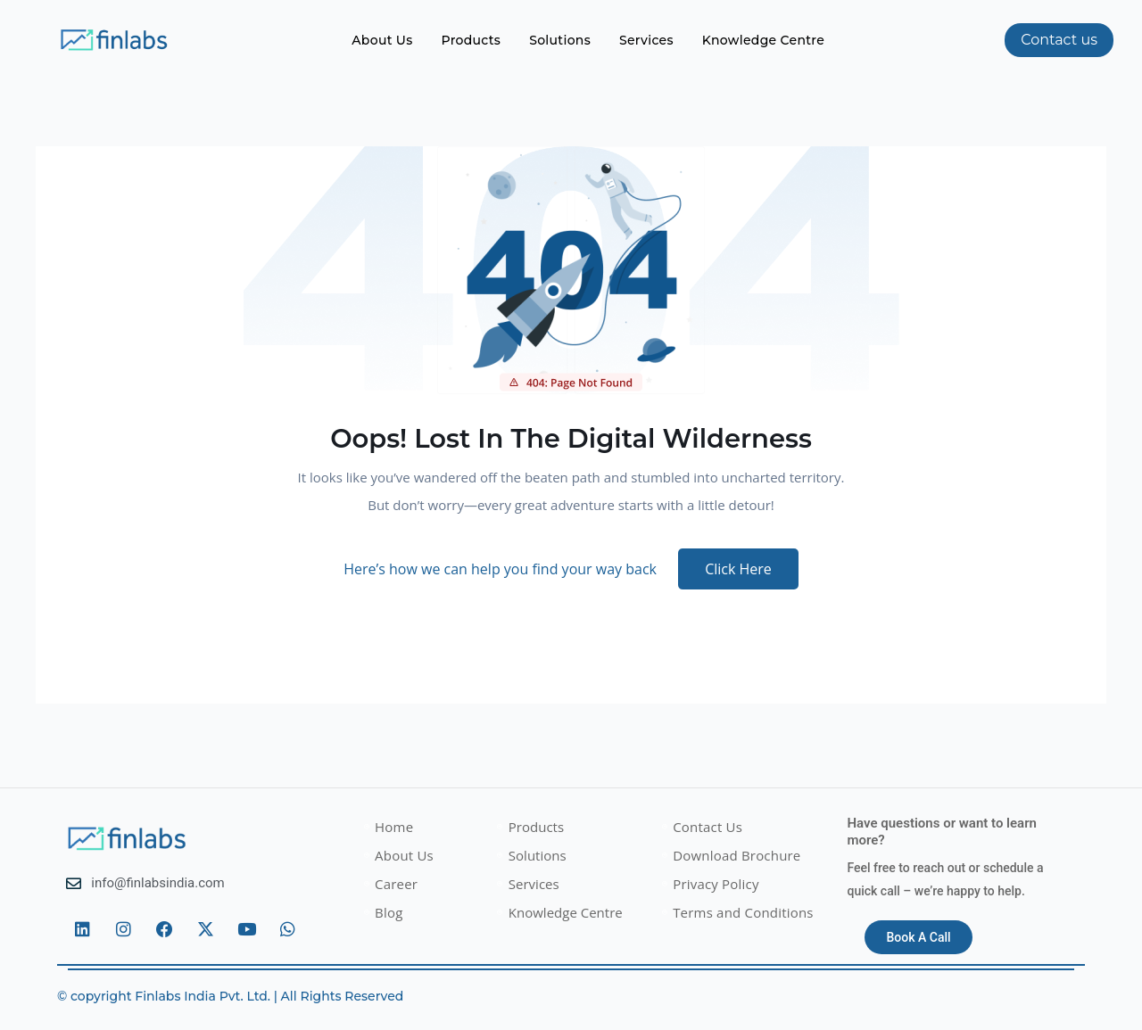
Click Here (738, 569)
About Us (382, 40)
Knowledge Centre (763, 40)
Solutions (560, 40)
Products (471, 40)
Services (646, 40)
